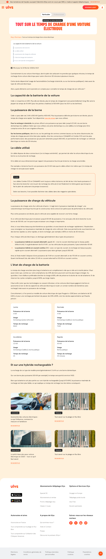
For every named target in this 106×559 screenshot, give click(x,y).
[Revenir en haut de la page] (94, 554)
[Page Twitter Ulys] (76, 523)
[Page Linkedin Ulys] (81, 523)
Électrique (18, 37)
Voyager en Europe (75, 493)
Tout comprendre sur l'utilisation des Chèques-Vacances (23, 535)
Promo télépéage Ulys (47, 502)
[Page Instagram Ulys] (85, 523)
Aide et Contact (45, 527)
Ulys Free (72, 502)
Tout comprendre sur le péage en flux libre (23, 528)
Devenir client (91, 7)
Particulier (46, 14)
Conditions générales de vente (32, 553)
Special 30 (43, 493)
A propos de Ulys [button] (47, 515)
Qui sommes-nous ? (47, 522)
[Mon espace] (102, 7)
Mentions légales (14, 553)
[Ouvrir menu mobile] (3, 7)
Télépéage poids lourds (77, 497)
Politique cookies (71, 553)
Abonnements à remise (48, 497)
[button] (95, 2)
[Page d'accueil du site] (14, 487)
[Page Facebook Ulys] (71, 523)
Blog (12, 37)
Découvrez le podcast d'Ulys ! (50, 535)
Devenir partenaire (75, 506)
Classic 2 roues (45, 506)
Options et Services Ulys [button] (79, 486)
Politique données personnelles (51, 553)
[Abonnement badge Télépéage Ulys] (9, 7)
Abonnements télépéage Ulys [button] (52, 486)
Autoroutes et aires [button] (19, 515)
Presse (42, 531)
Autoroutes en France (18, 522)
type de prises (50, 118)
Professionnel (59, 14)
